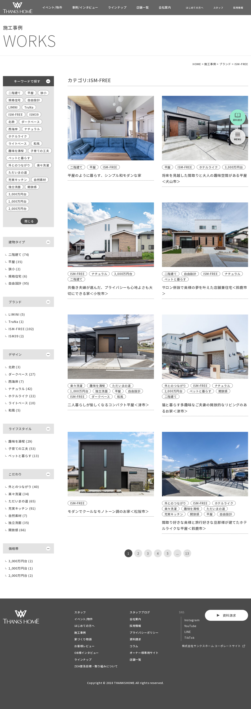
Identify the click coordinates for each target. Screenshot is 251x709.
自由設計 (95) (18, 283)
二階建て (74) (18, 254)
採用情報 (238, 7)
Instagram (192, 620)
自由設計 (33, 100)
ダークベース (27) (21, 374)
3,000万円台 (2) (20, 561)
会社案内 (165, 7)
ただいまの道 (17, 172)
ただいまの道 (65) (22, 501)
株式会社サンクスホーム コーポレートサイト (211, 645)
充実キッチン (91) (22, 508)
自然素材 (40, 180)
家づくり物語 (83, 639)
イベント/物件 (52, 7)
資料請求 (135, 639)
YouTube (190, 626)
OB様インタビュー (86, 653)
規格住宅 (14, 100)
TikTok (189, 637)
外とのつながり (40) (23, 486)
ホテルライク (17, 136)
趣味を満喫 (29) (20, 441)
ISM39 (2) (16, 336)
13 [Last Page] (187, 553)
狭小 (43, 93)
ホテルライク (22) (22, 396)
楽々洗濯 (43, 165)
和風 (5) (14, 410)
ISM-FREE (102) (21, 328)
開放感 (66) (17, 529)
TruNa (29, 107)
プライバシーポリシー (144, 632)
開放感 (32, 187)
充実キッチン (17, 180)
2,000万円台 (17, 209)
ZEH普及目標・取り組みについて (96, 666)
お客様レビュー (84, 646)
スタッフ (218, 7)
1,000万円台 (17, 201)
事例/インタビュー (85, 7)
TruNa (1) (16, 321)
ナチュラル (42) (20, 388)
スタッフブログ (140, 612)
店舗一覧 (142, 7)
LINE (187, 631)
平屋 (30, 93)
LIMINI (13, 107)
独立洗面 (14, 187)
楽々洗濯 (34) (18, 494)
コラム (134, 646)
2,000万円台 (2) (20, 575)
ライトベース (17, 143)
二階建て (14, 93)
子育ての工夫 (40, 151)
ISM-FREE (15, 114)
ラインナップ (117, 7)
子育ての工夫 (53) (22, 448)
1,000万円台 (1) (20, 568)
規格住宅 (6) (17, 276)
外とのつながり (19, 165)
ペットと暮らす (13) (23, 455)
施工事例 (80, 632)
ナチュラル (32, 129)
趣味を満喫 (16, 151)
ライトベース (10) (21, 403)
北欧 (11, 122)
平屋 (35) (15, 261)
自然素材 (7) (17, 515)
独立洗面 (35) (18, 522)
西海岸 (13, 129)
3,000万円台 (17, 194)
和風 (37, 143)
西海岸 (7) (16, 381)
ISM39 (34, 114)
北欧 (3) (14, 367)
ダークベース (30, 122)
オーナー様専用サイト (144, 653)
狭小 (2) (14, 269)
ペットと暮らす (19, 158)
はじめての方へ (195, 7)
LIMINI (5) (16, 314)
